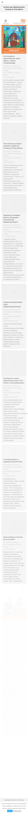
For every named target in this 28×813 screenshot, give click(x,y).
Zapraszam (17, 751)
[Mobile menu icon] (2, 2)
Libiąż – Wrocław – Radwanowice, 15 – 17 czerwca (11, 743)
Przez (12, 472)
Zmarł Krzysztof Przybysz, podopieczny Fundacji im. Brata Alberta (12, 692)
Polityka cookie (17, 811)
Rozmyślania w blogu (10, 542)
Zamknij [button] (10, 811)
